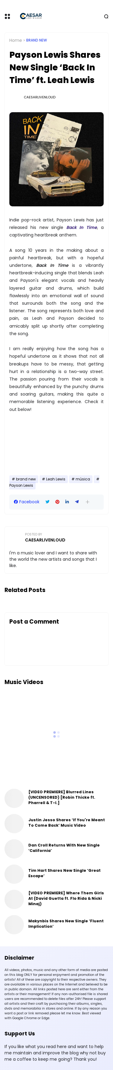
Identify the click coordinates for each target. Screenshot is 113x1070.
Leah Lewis (55, 479)
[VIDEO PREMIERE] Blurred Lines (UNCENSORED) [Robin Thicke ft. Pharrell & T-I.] (61, 797)
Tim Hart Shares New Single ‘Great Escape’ (64, 873)
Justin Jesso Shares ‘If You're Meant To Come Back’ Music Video (66, 822)
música (83, 479)
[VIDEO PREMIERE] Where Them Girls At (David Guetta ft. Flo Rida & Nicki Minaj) (66, 898)
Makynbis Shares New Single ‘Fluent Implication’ (66, 923)
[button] (87, 502)
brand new (36, 40)
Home (15, 40)
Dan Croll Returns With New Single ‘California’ (64, 848)
